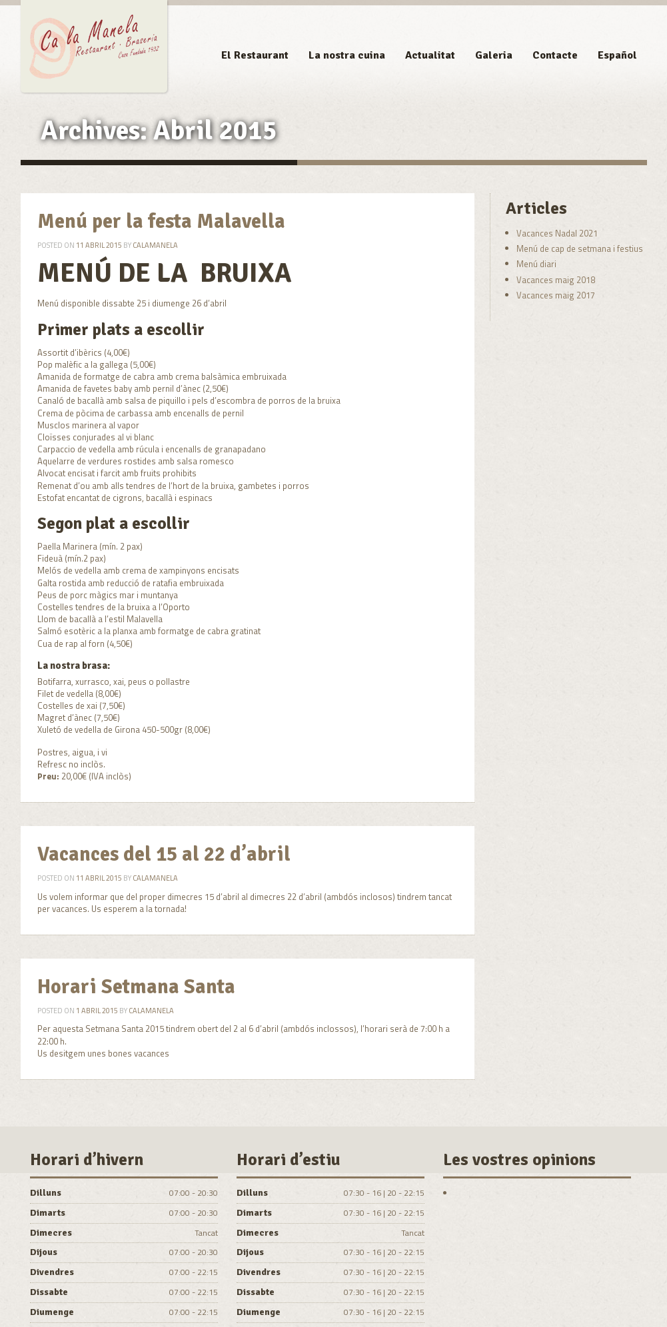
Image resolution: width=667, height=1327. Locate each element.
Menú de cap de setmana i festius (579, 248)
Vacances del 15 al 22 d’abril (164, 854)
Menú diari (536, 263)
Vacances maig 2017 (555, 295)
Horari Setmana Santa (136, 987)
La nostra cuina (347, 55)
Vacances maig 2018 (555, 279)
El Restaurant (255, 55)
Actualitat (430, 55)
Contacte (555, 55)
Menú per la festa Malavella (161, 221)
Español (617, 55)
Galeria (493, 55)
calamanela (155, 245)
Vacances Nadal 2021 (557, 233)
